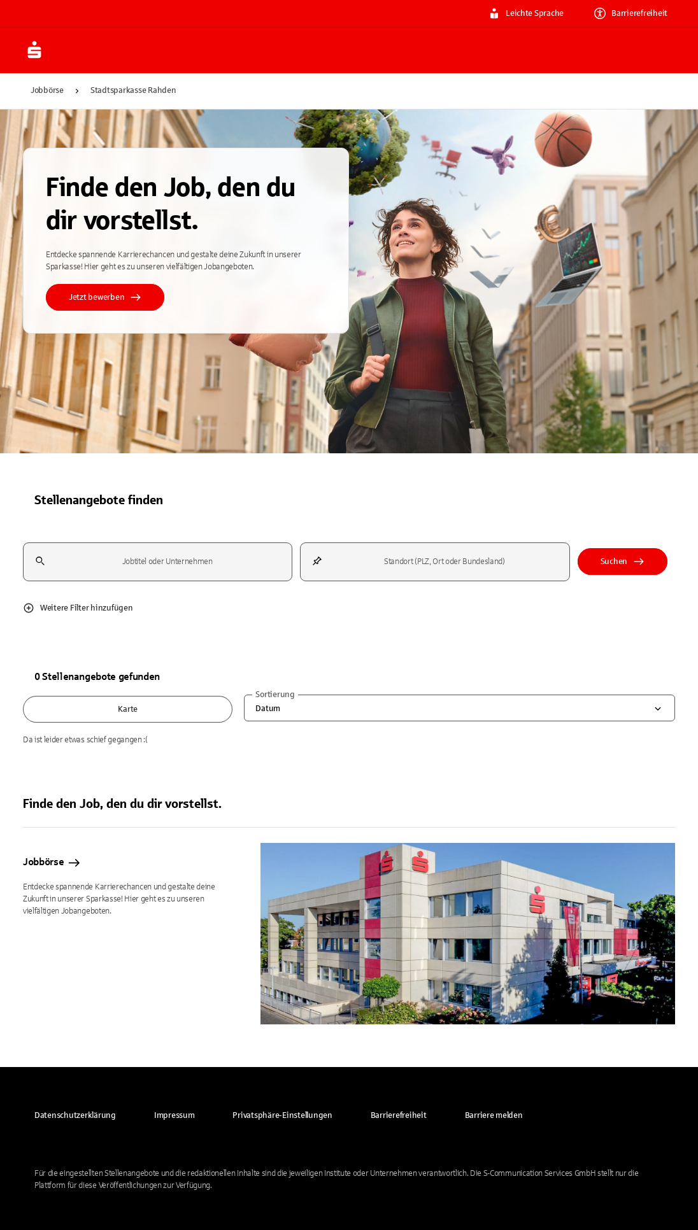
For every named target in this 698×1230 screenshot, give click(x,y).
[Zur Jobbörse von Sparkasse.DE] (53, 50)
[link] (75, 1115)
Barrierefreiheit (630, 13)
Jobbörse (47, 90)
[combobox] (157, 561)
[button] (282, 1115)
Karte (128, 709)
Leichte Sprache (526, 13)
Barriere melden (494, 1115)
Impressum (174, 1115)
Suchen (623, 561)
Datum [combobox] (267, 708)
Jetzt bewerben (105, 297)
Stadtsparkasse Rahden (133, 90)
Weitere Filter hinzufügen (78, 608)
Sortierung (274, 694)
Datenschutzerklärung (75, 1115)
